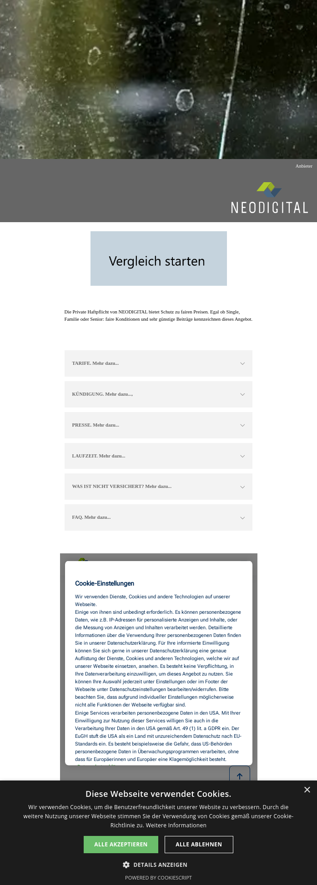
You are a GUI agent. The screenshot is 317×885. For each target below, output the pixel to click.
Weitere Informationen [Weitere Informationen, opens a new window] (176, 825)
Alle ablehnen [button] (199, 844)
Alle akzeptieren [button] (121, 844)
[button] (158, 864)
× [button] (306, 790)
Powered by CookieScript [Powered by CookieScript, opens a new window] (158, 877)
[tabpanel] (159, 315)
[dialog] (158, 833)
